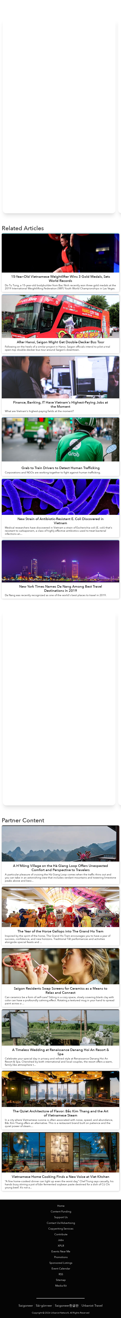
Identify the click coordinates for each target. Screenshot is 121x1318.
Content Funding (61, 1211)
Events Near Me (60, 1251)
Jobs (61, 1240)
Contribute (61, 1234)
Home (61, 1206)
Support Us (61, 1217)
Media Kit (61, 1286)
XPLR (61, 1246)
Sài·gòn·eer (44, 1305)
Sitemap (61, 1280)
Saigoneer (26, 1305)
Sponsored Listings (60, 1263)
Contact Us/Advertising (61, 1223)
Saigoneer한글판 (67, 1305)
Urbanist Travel (92, 1305)
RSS (61, 1274)
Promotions (61, 1257)
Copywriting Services (60, 1229)
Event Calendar (61, 1268)
